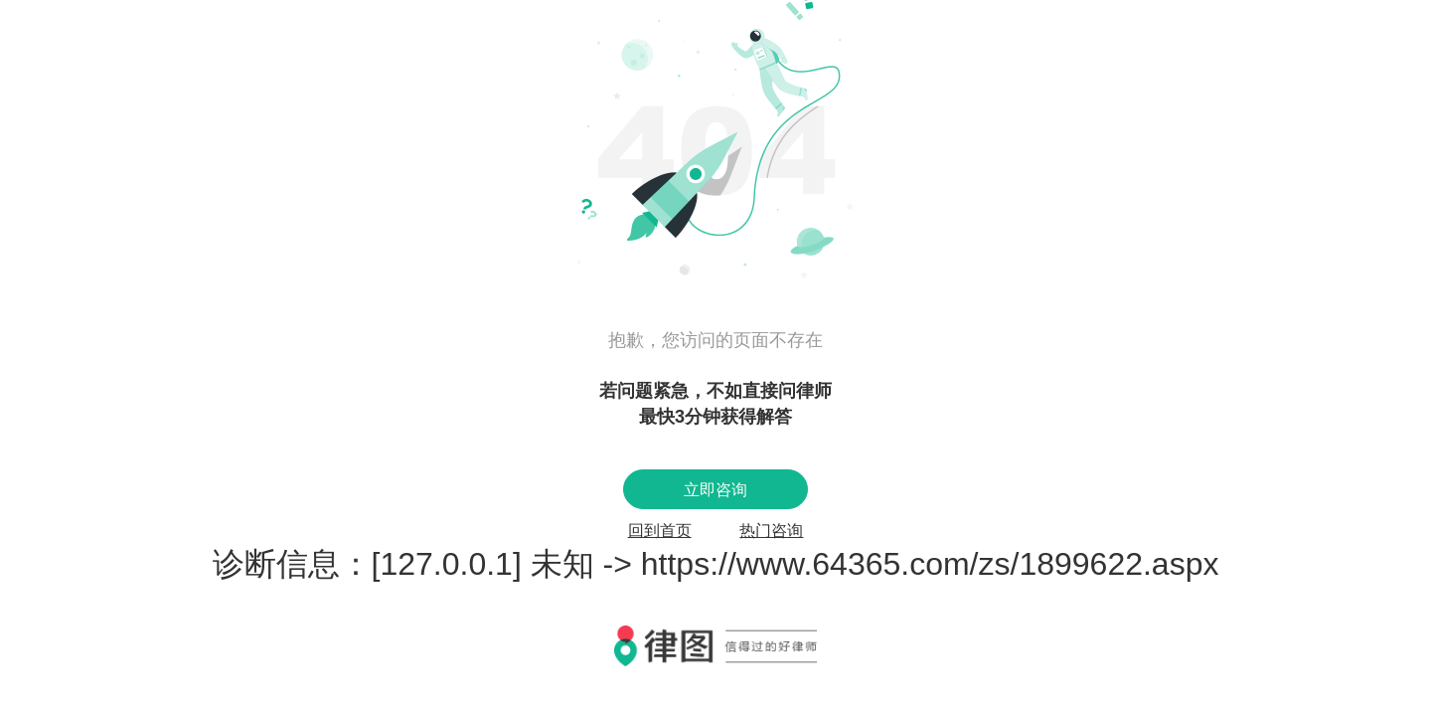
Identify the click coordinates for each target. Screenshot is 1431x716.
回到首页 (660, 530)
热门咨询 (771, 530)
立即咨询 (715, 489)
